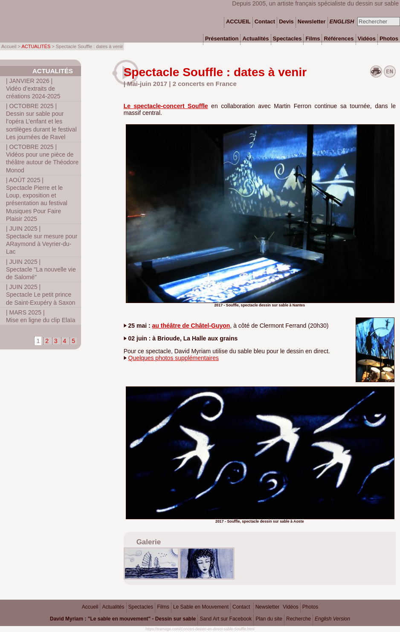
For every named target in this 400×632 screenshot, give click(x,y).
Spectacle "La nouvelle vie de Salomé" (41, 269)
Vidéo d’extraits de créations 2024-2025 (33, 88)
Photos (310, 607)
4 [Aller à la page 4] (65, 340)
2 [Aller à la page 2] (47, 340)
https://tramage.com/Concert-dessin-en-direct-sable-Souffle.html (199, 629)
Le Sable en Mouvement (201, 607)
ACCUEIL (238, 21)
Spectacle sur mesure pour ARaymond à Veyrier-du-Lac (41, 240)
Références (339, 38)
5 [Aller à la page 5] (73, 340)
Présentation (222, 38)
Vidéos (290, 607)
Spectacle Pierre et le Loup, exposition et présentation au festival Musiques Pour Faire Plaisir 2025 (36, 199)
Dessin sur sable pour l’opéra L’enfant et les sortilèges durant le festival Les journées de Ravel (41, 121)
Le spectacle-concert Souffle (166, 106)
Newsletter (267, 607)
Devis (286, 21)
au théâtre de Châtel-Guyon (191, 325)
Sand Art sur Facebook (226, 619)
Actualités (52, 70)
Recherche (298, 619)
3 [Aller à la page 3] (56, 340)
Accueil (90, 607)
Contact (241, 607)
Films (163, 607)
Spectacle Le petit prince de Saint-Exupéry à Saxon (40, 294)
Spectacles (141, 607)
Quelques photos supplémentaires (173, 358)
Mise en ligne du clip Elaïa (40, 316)
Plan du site (268, 619)
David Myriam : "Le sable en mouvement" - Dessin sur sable (123, 619)
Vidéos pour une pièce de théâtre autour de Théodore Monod (42, 158)
